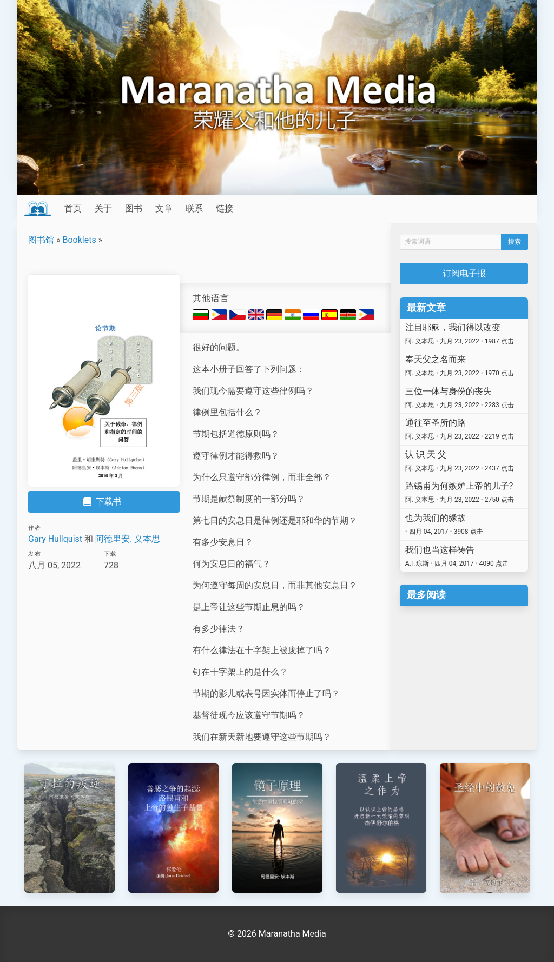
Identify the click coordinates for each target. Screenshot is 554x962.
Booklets (79, 240)
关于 (103, 208)
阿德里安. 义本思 (127, 539)
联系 (194, 208)
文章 (164, 208)
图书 (133, 208)
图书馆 (41, 240)
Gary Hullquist (55, 539)
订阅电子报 (464, 273)
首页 (73, 208)
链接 (224, 208)
